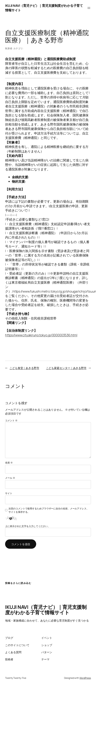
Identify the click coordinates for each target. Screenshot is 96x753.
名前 (9, 462)
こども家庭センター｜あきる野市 (66, 368)
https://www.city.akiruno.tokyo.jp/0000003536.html (41, 335)
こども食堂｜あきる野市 (24, 368)
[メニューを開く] (89, 8)
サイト (8, 493)
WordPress (85, 677)
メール (10, 477)
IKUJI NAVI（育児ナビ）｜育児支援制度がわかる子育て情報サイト (45, 610)
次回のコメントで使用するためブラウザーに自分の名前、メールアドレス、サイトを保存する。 (48, 510)
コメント (11, 420)
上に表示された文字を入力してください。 (27, 526)
